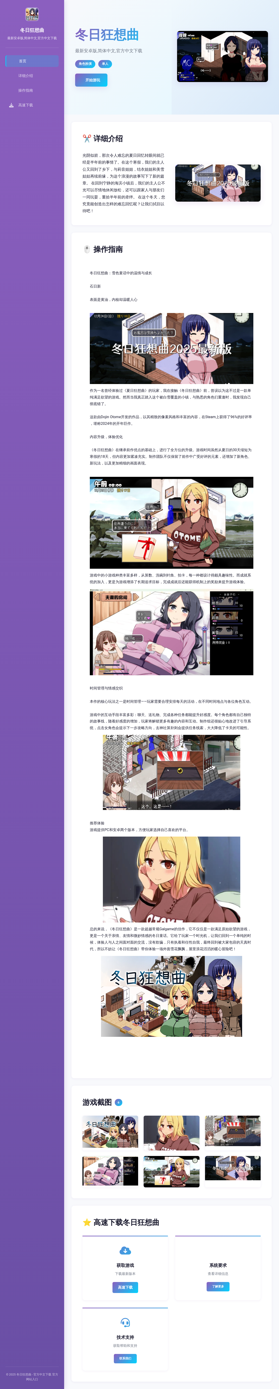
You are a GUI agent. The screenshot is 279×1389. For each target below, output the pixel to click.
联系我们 (125, 1358)
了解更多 (218, 1286)
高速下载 (125, 1287)
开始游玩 (92, 80)
